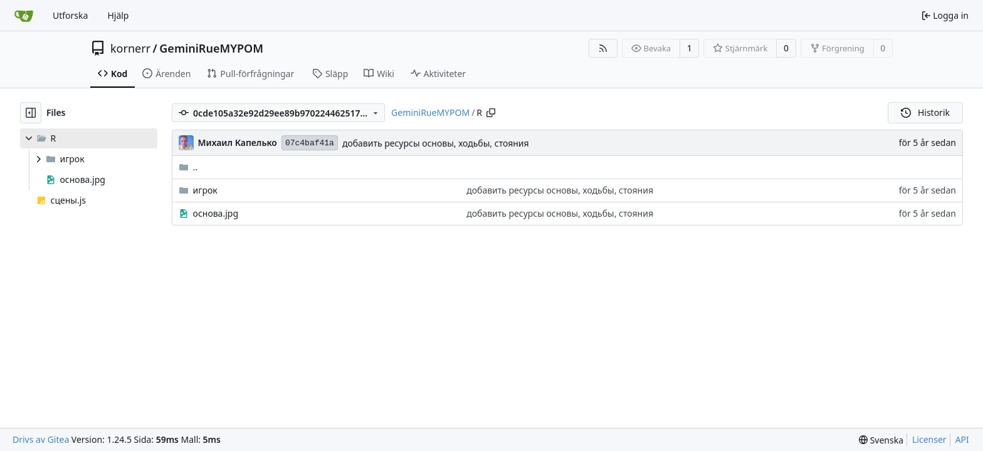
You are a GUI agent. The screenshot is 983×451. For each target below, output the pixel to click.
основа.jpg (215, 213)
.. (188, 167)
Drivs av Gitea (41, 439)
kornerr (130, 48)
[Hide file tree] (30, 112)
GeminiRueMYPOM (211, 48)
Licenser (929, 439)
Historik (925, 112)
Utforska (70, 15)
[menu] (881, 440)
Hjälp (118, 15)
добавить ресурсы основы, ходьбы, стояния (435, 143)
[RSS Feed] (603, 48)
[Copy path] (490, 112)
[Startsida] (23, 15)
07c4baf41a (309, 143)
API (962, 439)
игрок (205, 190)
